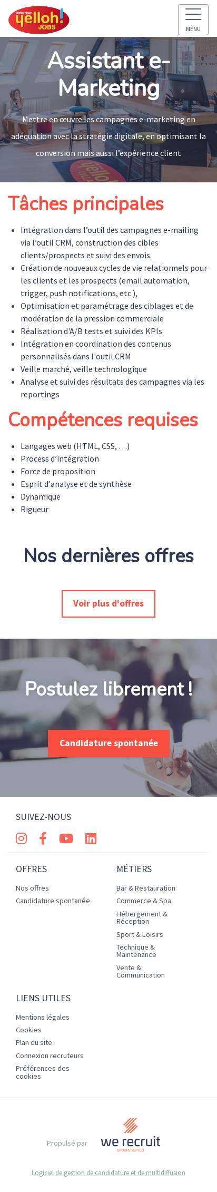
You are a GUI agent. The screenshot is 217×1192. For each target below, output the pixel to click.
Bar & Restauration (145, 888)
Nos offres (32, 888)
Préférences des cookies (43, 1071)
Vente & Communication (140, 971)
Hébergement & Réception (141, 917)
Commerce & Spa (143, 900)
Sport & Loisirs (139, 934)
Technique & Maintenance (136, 950)
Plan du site (34, 1042)
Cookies (29, 1029)
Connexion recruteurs (50, 1055)
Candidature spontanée (109, 743)
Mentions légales (43, 1017)
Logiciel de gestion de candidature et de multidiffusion (108, 1172)
